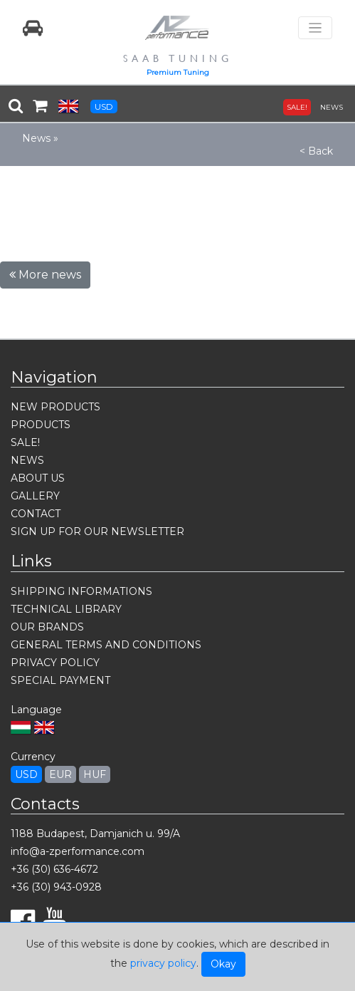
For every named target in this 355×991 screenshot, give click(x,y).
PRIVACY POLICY (55, 662)
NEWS (331, 107)
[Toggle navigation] (315, 28)
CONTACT (35, 513)
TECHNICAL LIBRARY (66, 609)
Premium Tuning (178, 72)
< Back (316, 151)
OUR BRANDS (47, 627)
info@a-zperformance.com (77, 851)
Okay (223, 964)
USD (104, 106)
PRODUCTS (40, 424)
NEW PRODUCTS (55, 406)
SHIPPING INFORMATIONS (81, 591)
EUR (60, 774)
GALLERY (35, 495)
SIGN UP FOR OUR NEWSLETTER (97, 531)
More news (45, 274)
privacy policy (163, 963)
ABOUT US (38, 478)
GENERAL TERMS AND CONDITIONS (106, 644)
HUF (94, 774)
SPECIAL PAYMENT (60, 680)
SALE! (297, 107)
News (36, 138)
